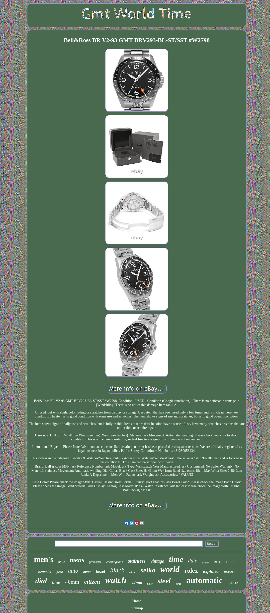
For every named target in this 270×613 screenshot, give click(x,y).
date (192, 561)
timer (149, 583)
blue (56, 582)
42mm (136, 582)
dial (41, 581)
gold (59, 572)
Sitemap (137, 608)
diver (87, 572)
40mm (72, 582)
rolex (191, 570)
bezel (100, 571)
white (132, 572)
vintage (157, 561)
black (117, 570)
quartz (233, 582)
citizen (92, 581)
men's (43, 559)
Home (136, 601)
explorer (211, 571)
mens (77, 560)
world (170, 569)
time (176, 559)
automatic (204, 580)
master (229, 572)
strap (178, 583)
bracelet (44, 572)
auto (73, 571)
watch (115, 580)
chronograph (114, 562)
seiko (148, 570)
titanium (232, 561)
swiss (217, 562)
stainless (137, 561)
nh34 (61, 562)
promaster (95, 562)
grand (205, 562)
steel (164, 581)
